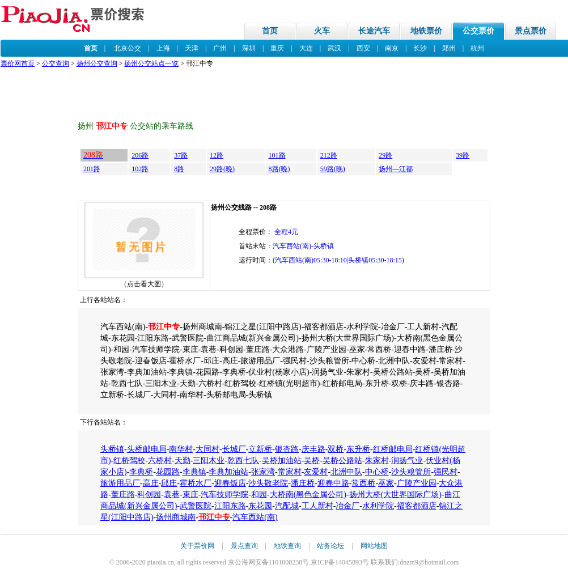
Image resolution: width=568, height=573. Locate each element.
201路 (91, 169)
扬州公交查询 (97, 63)
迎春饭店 (230, 483)
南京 (392, 48)
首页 (270, 31)
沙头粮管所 (411, 472)
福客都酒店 (416, 506)
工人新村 (317, 506)
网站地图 (374, 546)
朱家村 (377, 460)
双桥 (336, 449)
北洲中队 (346, 472)
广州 (220, 48)
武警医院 (195, 506)
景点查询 (244, 546)
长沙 (420, 48)
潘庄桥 (303, 483)
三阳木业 (208, 460)
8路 (179, 169)
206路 (140, 155)
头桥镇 (112, 449)
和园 (259, 494)
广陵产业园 (416, 483)
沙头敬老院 (268, 483)
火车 (322, 31)
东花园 (260, 506)
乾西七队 (243, 460)
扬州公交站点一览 (151, 63)
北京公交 (127, 48)
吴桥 (312, 460)
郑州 (449, 48)
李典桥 (141, 472)
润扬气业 (407, 460)
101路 (277, 155)
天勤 (182, 460)
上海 (163, 48)
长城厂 (234, 449)
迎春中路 (333, 483)
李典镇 (194, 472)
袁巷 (172, 494)
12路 (216, 155)
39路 (462, 155)
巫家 (386, 483)
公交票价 (478, 31)
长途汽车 (374, 31)
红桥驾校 (129, 460)
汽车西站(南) (254, 517)
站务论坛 (330, 546)
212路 (328, 155)
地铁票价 (426, 31)
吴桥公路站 (342, 460)
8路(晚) (279, 169)
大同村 (207, 449)
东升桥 (358, 449)
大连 (306, 48)
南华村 (181, 449)
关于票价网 (197, 546)
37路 (181, 155)
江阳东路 (230, 506)
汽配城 (287, 506)
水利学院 (378, 506)
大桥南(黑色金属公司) (308, 494)
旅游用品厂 (120, 483)
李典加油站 (228, 472)
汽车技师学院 (224, 494)
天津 (191, 48)
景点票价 (530, 31)
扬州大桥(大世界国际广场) (395, 494)
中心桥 (377, 472)
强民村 (445, 472)
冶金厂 (347, 506)
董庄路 (123, 494)
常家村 (290, 472)
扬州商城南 (176, 517)
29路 (385, 155)
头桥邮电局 (147, 449)
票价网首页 (18, 63)
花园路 (168, 472)
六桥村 (160, 460)
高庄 (151, 483)
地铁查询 (287, 546)
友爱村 (316, 472)
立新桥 (260, 449)
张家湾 (263, 472)
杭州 (477, 48)
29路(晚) (222, 169)
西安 (363, 48)
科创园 (149, 494)
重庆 (277, 48)
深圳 (249, 48)
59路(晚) (332, 169)
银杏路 (287, 449)
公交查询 (55, 63)
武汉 (334, 48)
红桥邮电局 (393, 449)
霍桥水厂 (195, 483)
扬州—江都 (396, 169)
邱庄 (169, 483)
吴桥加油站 (282, 460)
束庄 (190, 494)
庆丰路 (313, 449)
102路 (140, 169)
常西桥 (363, 483)
